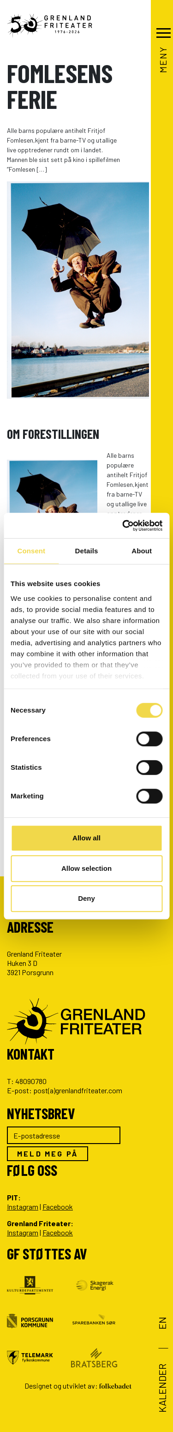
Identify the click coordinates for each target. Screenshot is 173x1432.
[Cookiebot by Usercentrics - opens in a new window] (123, 526)
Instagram (22, 1206)
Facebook (57, 1206)
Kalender (162, 1388)
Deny (86, 898)
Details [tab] (86, 551)
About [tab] (141, 551)
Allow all (86, 838)
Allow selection (86, 868)
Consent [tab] (31, 551)
